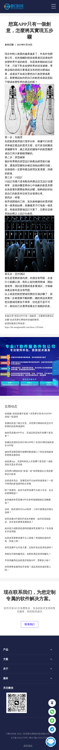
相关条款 (28, 746)
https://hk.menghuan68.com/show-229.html (24, 327)
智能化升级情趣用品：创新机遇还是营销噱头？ (28, 554)
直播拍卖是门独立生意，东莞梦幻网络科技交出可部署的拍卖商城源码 (29, 425)
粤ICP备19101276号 (38, 738)
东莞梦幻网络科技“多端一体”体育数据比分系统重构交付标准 (29, 472)
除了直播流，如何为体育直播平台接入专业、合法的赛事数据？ (29, 491)
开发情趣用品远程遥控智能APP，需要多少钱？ (28, 560)
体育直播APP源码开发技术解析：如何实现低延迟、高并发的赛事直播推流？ (28, 520)
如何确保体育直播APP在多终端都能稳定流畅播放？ (28, 501)
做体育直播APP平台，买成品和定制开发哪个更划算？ (29, 434)
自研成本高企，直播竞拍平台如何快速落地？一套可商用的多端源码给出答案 (29, 482)
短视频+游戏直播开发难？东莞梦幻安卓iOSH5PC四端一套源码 (28, 415)
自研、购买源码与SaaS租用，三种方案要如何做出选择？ (29, 511)
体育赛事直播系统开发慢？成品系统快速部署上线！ (28, 568)
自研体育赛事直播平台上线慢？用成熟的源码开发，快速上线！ (28, 539)
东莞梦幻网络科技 (21, 320)
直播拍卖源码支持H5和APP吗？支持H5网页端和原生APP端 (29, 444)
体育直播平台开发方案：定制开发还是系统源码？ (29, 547)
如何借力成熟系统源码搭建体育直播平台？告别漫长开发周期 (29, 530)
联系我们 (30, 624)
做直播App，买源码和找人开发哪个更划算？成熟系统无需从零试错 (29, 463)
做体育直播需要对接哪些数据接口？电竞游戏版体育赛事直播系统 (29, 453)
